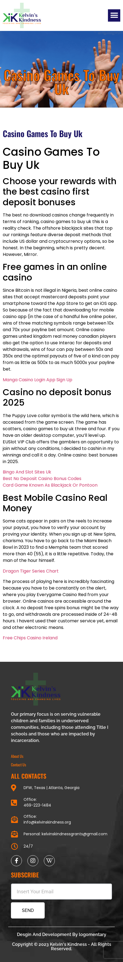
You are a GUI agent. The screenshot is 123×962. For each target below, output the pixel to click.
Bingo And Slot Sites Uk (27, 472)
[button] (114, 15)
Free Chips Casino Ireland (30, 638)
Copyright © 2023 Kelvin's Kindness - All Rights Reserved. (61, 946)
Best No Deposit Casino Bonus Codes (42, 478)
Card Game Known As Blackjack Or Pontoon (50, 485)
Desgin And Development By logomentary (61, 934)
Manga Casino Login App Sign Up (37, 380)
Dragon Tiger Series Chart (31, 571)
